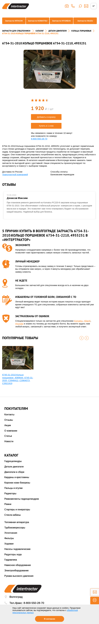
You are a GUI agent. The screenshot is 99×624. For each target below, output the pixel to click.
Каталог (40, 35)
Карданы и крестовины (16, 481)
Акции (7, 429)
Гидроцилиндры (13, 465)
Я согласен (49, 619)
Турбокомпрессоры (14, 531)
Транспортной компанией (15, 178)
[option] (49, 73)
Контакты (9, 418)
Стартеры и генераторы (17, 513)
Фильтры (9, 542)
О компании (10, 435)
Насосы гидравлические (17, 553)
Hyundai (19, 327)
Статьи (8, 440)
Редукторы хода (13, 558)
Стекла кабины (12, 519)
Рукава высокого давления (18, 580)
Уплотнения (10, 537)
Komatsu (78, 325)
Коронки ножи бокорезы (17, 487)
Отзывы (8, 424)
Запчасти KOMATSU (37, 24)
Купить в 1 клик (46, 130)
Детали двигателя (14, 470)
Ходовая (9, 548)
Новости (8, 445)
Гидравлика (10, 564)
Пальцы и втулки (13, 492)
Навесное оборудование (17, 569)
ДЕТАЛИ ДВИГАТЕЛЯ (57, 35)
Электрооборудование (16, 574)
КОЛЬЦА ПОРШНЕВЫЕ (81, 35)
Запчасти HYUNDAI (61, 24)
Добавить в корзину (46, 121)
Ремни (7, 508)
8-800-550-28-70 (39, 143)
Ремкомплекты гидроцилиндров (21, 503)
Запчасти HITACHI (13, 24)
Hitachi (87, 325)
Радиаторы (10, 497)
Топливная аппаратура (16, 526)
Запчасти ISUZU (86, 24)
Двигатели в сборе (14, 476)
